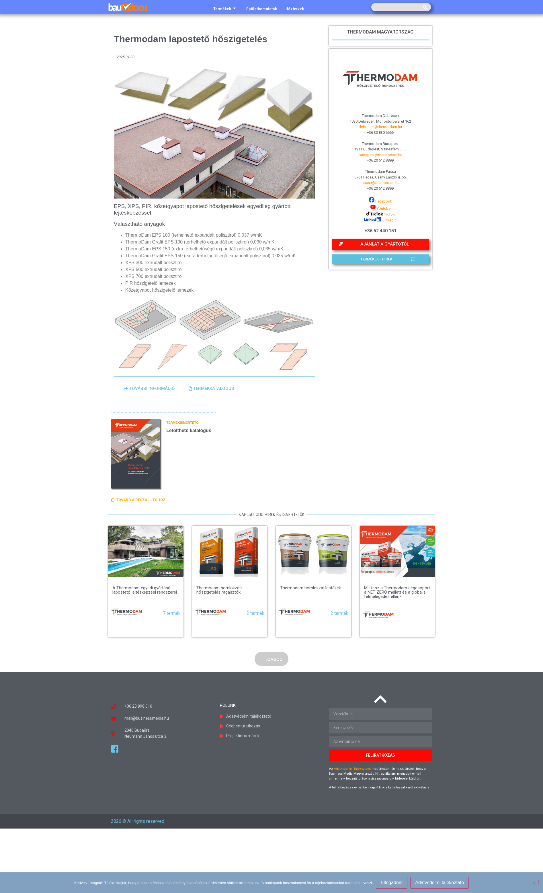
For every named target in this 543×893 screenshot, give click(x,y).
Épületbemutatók (261, 8)
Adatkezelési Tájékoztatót (352, 769)
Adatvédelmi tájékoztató (439, 882)
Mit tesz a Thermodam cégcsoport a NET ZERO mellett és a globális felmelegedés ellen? (397, 592)
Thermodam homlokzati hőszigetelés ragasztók (219, 590)
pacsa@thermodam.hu (380, 182)
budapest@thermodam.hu (380, 155)
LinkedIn (380, 220)
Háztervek (295, 8)
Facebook (380, 201)
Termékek (224, 8)
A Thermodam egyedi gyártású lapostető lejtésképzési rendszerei (144, 590)
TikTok (380, 214)
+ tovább (271, 658)
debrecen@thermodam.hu (380, 127)
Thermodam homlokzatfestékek (310, 587)
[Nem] (534, 882)
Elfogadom (392, 882)
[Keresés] (425, 7)
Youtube (380, 208)
